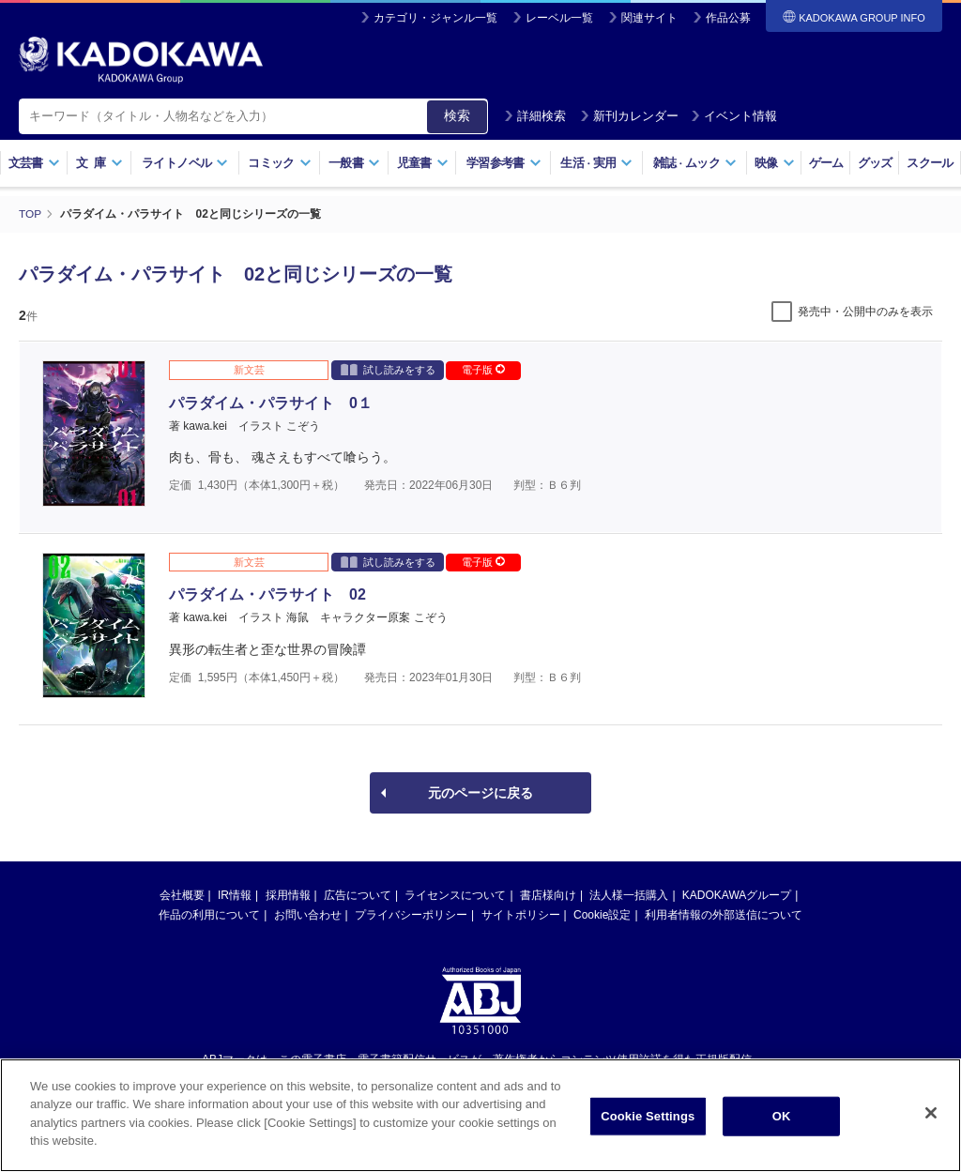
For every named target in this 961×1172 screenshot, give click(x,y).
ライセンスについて (455, 894)
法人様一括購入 (628, 894)
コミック (279, 163)
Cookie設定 (602, 914)
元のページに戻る (480, 791)
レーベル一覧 (559, 17)
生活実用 (596, 163)
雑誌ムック (695, 163)
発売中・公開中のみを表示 (865, 310)
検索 (457, 115)
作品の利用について (209, 914)
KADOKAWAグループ (736, 894)
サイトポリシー (520, 914)
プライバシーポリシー (411, 914)
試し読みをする (388, 368)
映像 (775, 163)
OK (781, 1116)
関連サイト (649, 17)
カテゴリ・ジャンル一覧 (435, 17)
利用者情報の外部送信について (723, 914)
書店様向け (548, 894)
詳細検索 (535, 116)
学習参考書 (504, 163)
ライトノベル (185, 163)
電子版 (483, 368)
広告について (357, 894)
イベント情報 (734, 116)
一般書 (354, 163)
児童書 (423, 163)
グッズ (875, 163)
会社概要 (182, 894)
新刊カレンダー (629, 116)
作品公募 (728, 17)
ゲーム (826, 163)
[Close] (931, 1113)
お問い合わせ (308, 914)
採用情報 (288, 894)
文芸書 (34, 163)
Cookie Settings (647, 1116)
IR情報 (235, 894)
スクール (930, 163)
